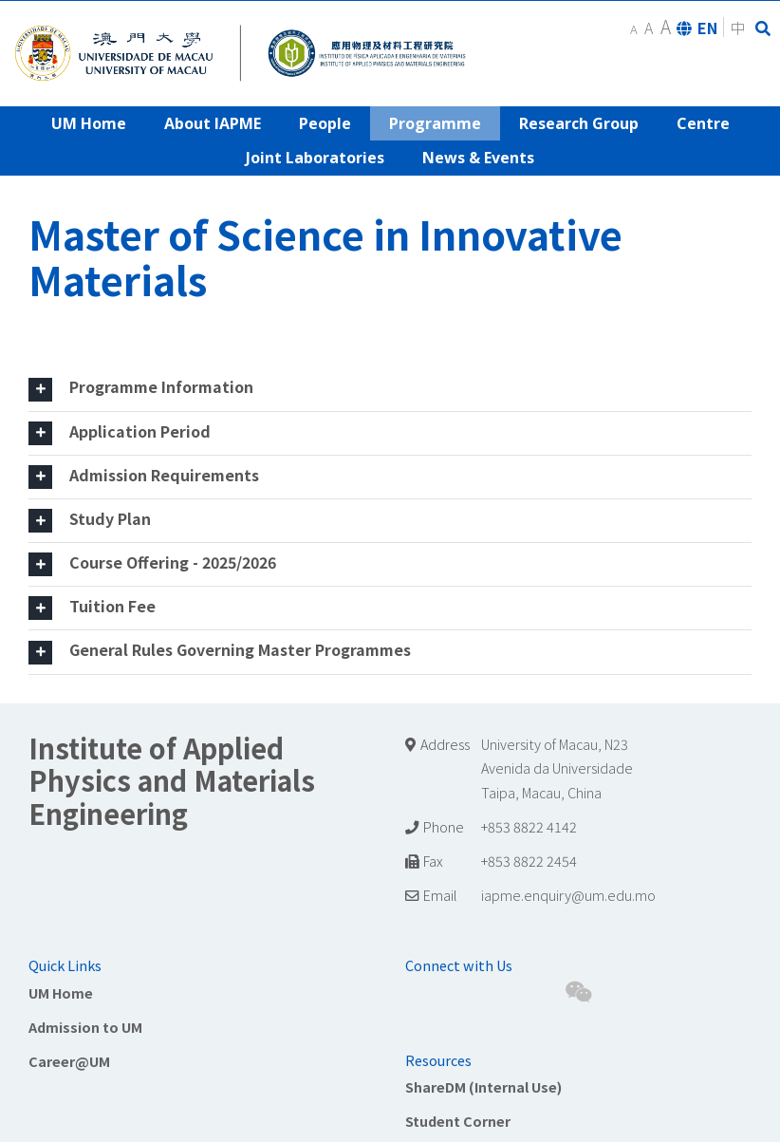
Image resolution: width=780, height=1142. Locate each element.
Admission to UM (85, 1027)
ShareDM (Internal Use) (483, 1086)
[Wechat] (578, 992)
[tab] (390, 388)
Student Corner (458, 1121)
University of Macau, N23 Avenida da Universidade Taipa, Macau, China (557, 768)
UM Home (60, 992)
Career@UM (69, 1061)
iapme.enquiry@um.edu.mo (568, 895)
